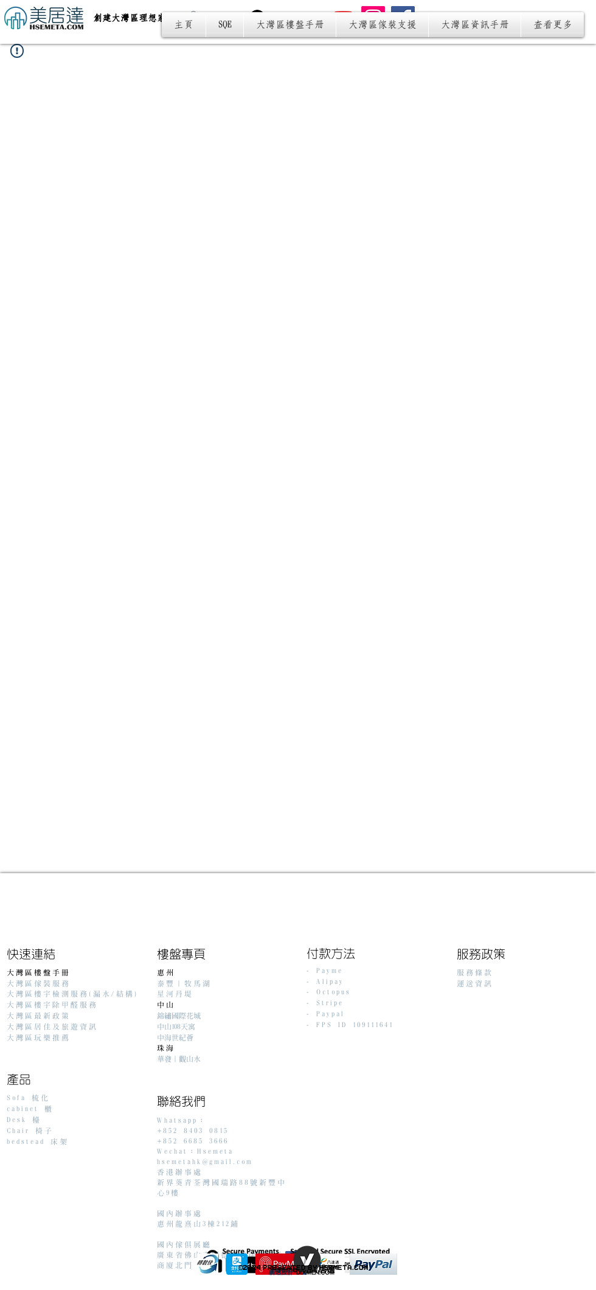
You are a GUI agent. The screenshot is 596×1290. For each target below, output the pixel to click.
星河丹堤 (175, 994)
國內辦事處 (180, 1214)
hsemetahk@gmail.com (205, 1162)
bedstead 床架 (38, 1142)
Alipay (330, 982)
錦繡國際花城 (179, 1016)
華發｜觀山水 (179, 1059)
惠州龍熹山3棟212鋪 (198, 1224)
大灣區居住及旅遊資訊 (52, 1027)
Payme (329, 971)
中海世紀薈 (175, 1038)
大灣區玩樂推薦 (39, 1038)
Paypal (330, 1014)
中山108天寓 (176, 1027)
